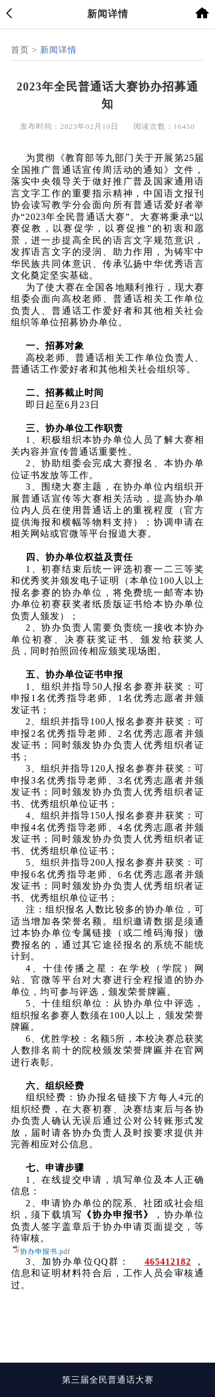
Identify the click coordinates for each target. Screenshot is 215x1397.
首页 (20, 49)
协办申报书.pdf (45, 1252)
